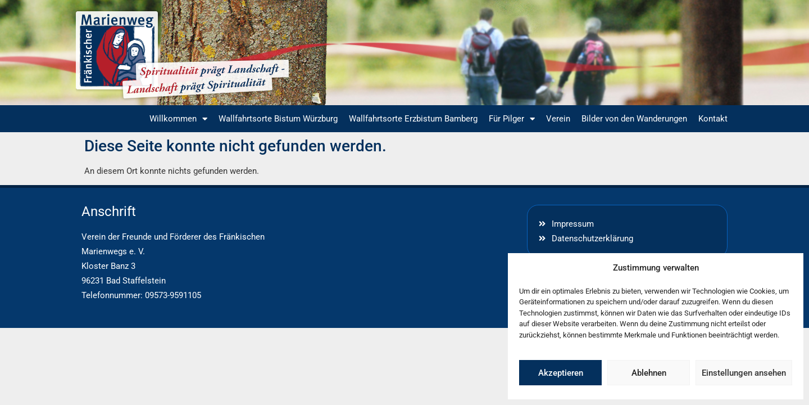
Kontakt (713, 119)
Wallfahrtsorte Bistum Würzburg (278, 119)
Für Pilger (512, 119)
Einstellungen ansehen (744, 373)
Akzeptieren (560, 373)
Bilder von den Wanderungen (634, 119)
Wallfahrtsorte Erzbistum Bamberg (413, 119)
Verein (558, 119)
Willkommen (178, 119)
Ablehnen (648, 373)
